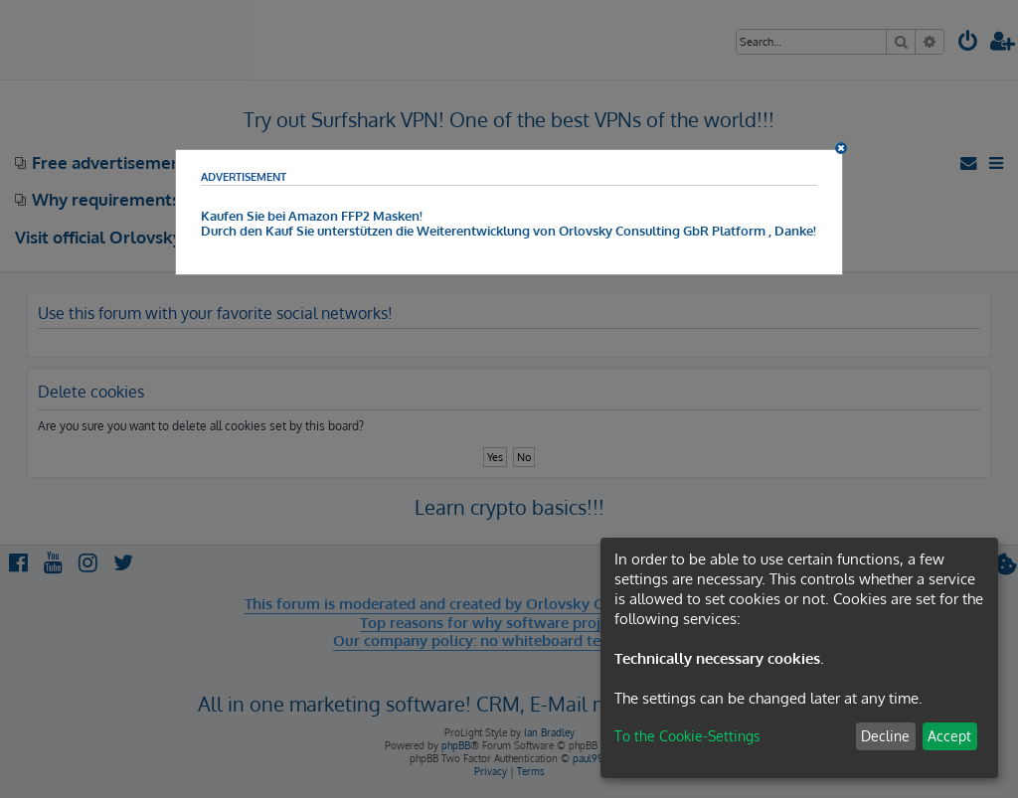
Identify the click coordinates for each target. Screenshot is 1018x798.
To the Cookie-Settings (687, 735)
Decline (885, 735)
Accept (949, 735)
